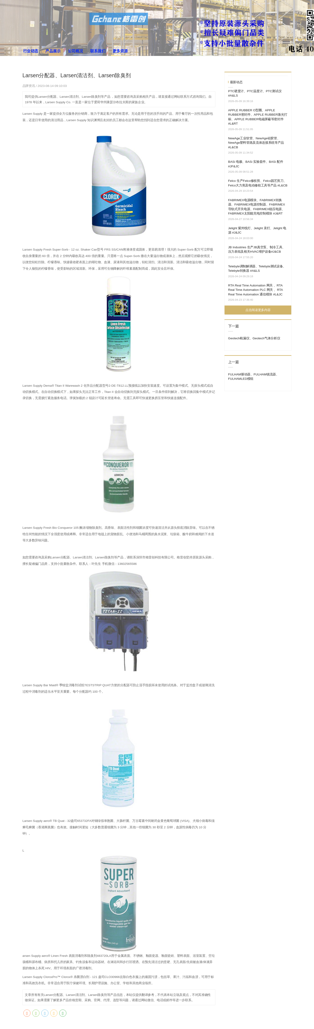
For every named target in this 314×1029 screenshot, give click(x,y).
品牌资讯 (29, 86)
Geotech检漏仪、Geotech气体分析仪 (254, 338)
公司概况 (75, 50)
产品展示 (53, 50)
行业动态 (30, 50)
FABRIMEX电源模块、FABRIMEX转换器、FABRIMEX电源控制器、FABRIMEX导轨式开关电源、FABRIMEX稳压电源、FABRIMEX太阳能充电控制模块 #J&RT (256, 206)
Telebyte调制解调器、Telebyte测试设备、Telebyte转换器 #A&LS (257, 268)
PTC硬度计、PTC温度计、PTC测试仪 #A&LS (255, 93)
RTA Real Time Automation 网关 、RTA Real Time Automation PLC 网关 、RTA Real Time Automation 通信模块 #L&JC (255, 289)
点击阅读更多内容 (257, 310)
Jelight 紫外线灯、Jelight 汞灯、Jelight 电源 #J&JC (257, 230)
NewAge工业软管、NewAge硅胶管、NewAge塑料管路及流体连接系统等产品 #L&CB (256, 142)
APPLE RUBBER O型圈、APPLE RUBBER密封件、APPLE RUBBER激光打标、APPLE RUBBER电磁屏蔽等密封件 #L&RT (257, 116)
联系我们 (97, 50)
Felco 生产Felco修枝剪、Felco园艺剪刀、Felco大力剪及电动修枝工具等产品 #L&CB (257, 183)
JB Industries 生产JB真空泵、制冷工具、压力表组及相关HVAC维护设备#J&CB (256, 249)
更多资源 (120, 50)
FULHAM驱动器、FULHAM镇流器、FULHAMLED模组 (253, 376)
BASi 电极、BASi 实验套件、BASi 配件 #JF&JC (255, 164)
